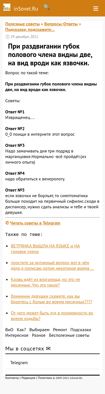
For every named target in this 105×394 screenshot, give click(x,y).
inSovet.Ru (19, 8)
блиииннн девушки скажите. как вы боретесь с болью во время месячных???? (51, 299)
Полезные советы (22, 24)
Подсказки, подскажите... (30, 29)
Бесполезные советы (69, 336)
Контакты (12, 379)
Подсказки (80, 330)
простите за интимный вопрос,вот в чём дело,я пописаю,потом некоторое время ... (52, 266)
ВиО (9, 330)
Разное (39, 336)
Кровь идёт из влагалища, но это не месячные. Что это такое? (45, 283)
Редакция (28, 379)
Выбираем (39, 330)
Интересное (17, 336)
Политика (45, 379)
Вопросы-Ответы (61, 24)
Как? (21, 330)
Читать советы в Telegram (35, 223)
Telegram (19, 363)
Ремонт (60, 330)
